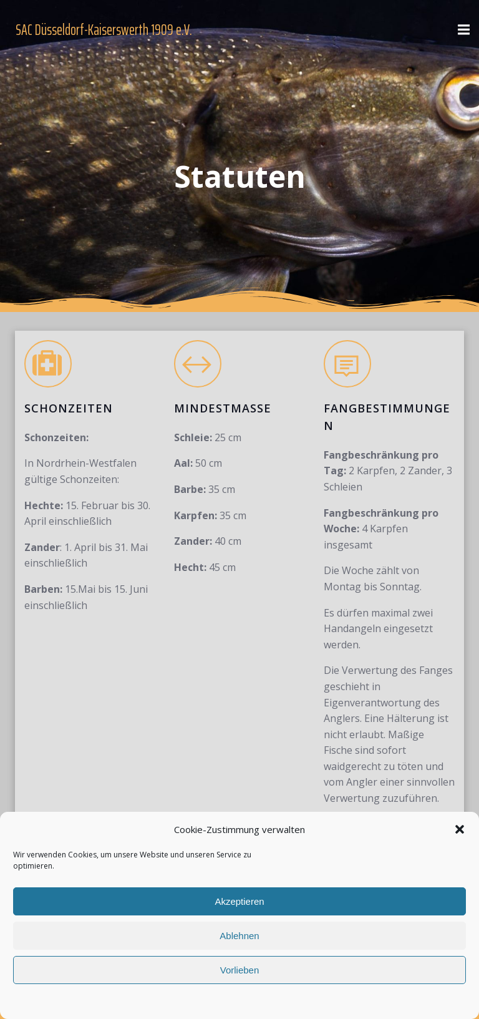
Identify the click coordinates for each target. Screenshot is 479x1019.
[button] (459, 829)
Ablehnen (239, 935)
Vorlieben (239, 970)
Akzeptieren (239, 901)
